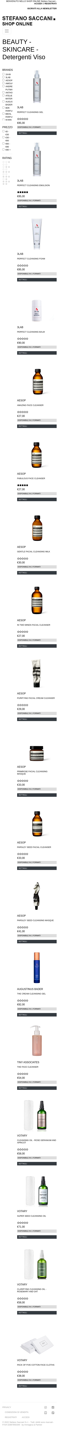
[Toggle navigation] (6, 31)
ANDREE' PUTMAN (10, 88)
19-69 (8, 74)
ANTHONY (10, 92)
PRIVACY (6, 1407)
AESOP (9, 80)
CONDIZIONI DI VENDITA (16, 1412)
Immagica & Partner (33, 1425)
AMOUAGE (11, 83)
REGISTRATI (51, 3)
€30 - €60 (8, 139)
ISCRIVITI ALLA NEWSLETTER (42, 8)
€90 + (8, 150)
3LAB (8, 77)
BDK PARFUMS (10, 109)
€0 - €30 (7, 133)
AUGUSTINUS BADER (12, 103)
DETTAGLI (23, 133)
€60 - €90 (8, 145)
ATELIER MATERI (10, 97)
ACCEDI (25, 1417)
